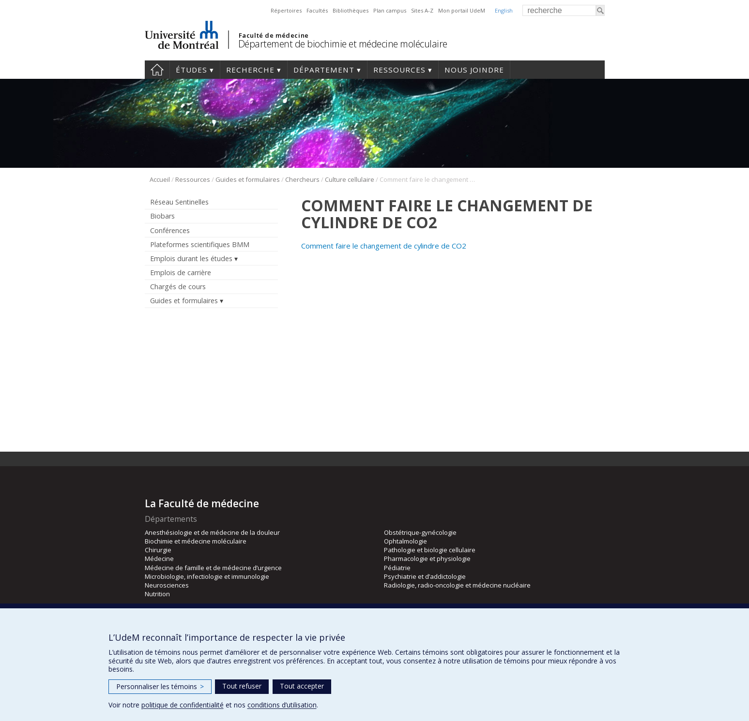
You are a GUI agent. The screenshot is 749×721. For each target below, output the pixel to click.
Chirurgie (158, 549)
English (504, 10)
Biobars (162, 216)
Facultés (317, 10)
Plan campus (389, 10)
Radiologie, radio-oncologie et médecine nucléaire (457, 585)
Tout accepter (302, 686)
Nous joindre (474, 69)
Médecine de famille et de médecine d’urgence (213, 567)
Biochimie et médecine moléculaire (195, 541)
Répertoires (286, 10)
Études (191, 69)
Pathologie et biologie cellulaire (429, 549)
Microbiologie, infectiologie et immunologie (207, 576)
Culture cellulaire (349, 179)
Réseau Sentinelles (179, 201)
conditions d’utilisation (282, 704)
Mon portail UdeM (461, 10)
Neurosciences (167, 585)
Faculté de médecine (274, 35)
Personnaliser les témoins (160, 686)
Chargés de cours (178, 286)
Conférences (170, 230)
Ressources (399, 69)
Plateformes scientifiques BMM (199, 244)
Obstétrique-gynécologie (420, 532)
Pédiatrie (397, 567)
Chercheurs (302, 179)
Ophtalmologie (405, 541)
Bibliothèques (350, 10)
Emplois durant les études (191, 258)
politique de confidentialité (182, 704)
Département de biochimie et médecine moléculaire (342, 43)
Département (323, 69)
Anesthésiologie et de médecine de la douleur (212, 532)
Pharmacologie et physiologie (427, 558)
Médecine (159, 558)
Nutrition (157, 593)
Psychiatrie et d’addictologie (425, 576)
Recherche (250, 69)
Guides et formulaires (247, 179)
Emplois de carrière (180, 272)
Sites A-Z (422, 10)
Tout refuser (241, 686)
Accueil (157, 69)
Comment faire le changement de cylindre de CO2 (383, 245)
